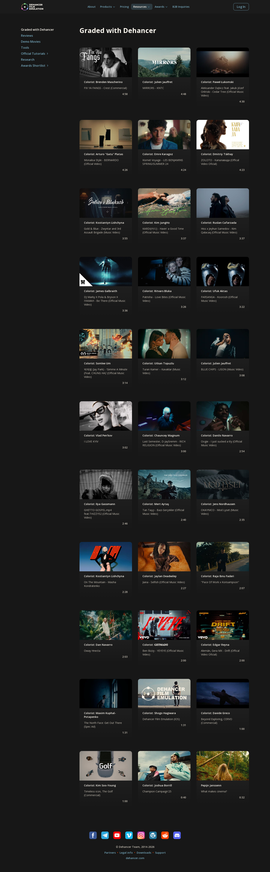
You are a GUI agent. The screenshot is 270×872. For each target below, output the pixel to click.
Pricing (124, 6)
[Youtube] (117, 835)
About (92, 6)
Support (160, 852)
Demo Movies (30, 41)
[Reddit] (165, 835)
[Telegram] (105, 835)
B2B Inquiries (180, 6)
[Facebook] (93, 835)
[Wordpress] (153, 835)
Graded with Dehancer (37, 29)
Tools (25, 47)
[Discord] (177, 835)
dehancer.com (135, 858)
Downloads (144, 852)
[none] (106, 74)
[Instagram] (141, 835)
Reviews (27, 35)
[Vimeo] (129, 835)
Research (27, 59)
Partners (110, 852)
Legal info (126, 852)
